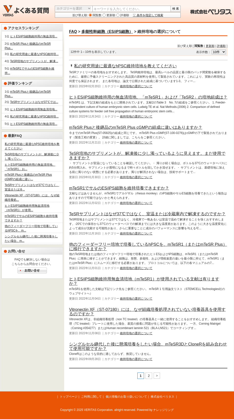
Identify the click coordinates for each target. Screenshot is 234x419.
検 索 (175, 8)
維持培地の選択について (136, 86)
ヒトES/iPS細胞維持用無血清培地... (33, 109)
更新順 (110, 15)
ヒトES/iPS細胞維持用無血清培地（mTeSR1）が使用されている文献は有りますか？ (144, 281)
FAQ (73, 31)
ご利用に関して (91, 396)
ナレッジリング (163, 410)
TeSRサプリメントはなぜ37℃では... (34, 102)
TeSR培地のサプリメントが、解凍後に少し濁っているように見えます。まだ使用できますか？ (147, 155)
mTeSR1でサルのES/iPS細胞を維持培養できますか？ (119, 188)
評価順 (124, 15)
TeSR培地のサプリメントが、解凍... (34, 61)
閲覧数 (97, 15)
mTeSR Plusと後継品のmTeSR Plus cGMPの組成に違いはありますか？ (135, 127)
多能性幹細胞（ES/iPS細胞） (107, 31)
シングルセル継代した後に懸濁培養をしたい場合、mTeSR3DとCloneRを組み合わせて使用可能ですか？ (148, 346)
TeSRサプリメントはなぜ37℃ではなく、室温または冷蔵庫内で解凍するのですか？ (147, 214)
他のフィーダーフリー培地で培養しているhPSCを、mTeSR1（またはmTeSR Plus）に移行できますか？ (148, 246)
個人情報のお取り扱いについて (126, 396)
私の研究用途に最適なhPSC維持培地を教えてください (125, 66)
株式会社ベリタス (162, 396)
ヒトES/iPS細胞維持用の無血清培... (33, 36)
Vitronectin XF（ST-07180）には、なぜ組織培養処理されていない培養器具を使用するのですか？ (147, 311)
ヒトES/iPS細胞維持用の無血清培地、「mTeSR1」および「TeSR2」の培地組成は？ (148, 97)
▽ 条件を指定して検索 (148, 15)
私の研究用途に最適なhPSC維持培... (34, 54)
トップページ (68, 396)
